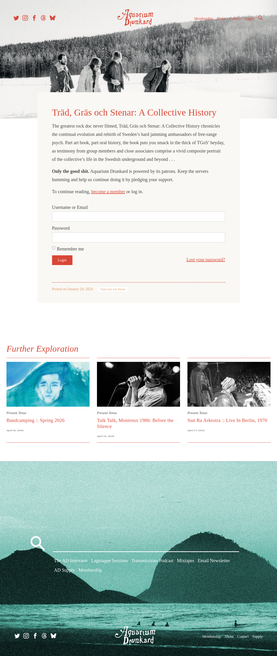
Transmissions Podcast (152, 560)
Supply (247, 20)
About (219, 20)
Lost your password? (206, 259)
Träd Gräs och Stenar (112, 288)
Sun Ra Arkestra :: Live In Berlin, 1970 (227, 419)
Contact (233, 20)
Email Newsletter (214, 560)
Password (61, 227)
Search (258, 19)
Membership (201, 20)
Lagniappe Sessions (109, 560)
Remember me (70, 248)
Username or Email (70, 206)
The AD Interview (71, 560)
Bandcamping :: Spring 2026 (36, 419)
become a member (108, 191)
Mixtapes (185, 560)
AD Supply (64, 570)
